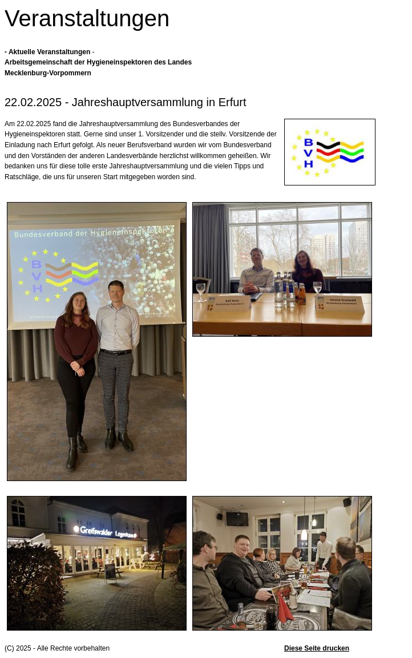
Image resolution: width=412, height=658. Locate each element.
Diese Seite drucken (316, 648)
